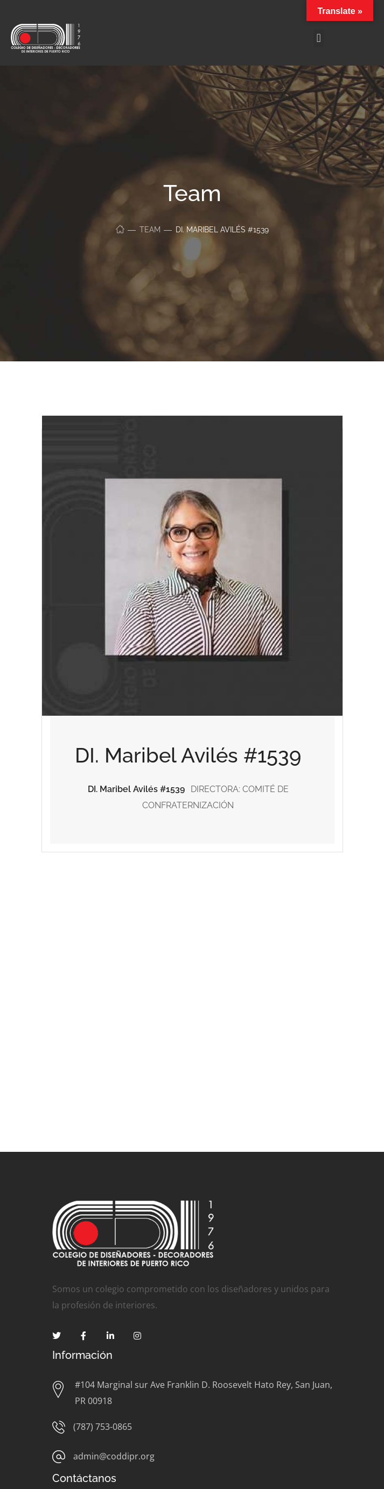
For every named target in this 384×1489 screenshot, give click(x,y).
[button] (318, 38)
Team (149, 229)
